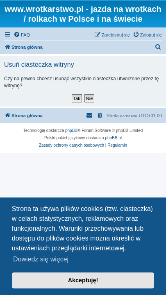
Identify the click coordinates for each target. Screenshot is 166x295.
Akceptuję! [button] (83, 280)
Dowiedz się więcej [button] (40, 259)
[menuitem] (22, 35)
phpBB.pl (113, 138)
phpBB (71, 130)
